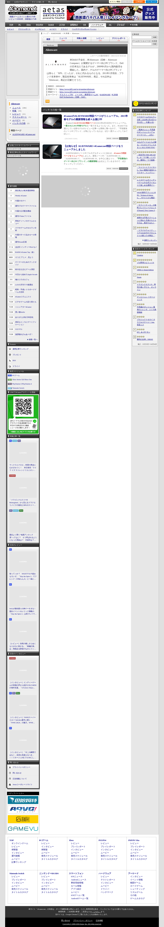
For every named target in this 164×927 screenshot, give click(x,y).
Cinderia (140, 255)
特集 (14, 111)
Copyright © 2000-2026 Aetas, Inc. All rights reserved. (82, 924)
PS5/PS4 (39, 25)
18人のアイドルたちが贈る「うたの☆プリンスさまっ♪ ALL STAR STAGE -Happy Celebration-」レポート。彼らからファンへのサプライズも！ (146, 145)
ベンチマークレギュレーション (84, 29)
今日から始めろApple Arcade (26, 274)
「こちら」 (96, 912)
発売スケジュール (49, 856)
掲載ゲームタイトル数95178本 (23, 17)
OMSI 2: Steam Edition (145, 270)
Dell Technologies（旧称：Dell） (73, 97)
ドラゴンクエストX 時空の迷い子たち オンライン (146, 287)
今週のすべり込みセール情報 (25, 236)
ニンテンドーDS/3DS (49, 873)
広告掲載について (20, 778)
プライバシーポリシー (21, 767)
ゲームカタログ (137, 898)
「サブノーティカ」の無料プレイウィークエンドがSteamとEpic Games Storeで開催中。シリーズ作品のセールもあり (146, 208)
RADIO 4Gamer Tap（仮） (25, 252)
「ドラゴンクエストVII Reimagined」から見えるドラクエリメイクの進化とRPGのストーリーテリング (22, 503)
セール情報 (76, 886)
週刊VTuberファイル (23, 216)
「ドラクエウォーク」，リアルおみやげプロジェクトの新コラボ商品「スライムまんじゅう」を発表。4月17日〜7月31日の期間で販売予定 (146, 233)
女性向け (74, 25)
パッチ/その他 (18, 123)
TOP (11, 25)
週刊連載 (16, 856)
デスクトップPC (67, 95)
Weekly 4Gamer (21, 196)
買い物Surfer (20, 312)
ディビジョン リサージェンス (146, 298)
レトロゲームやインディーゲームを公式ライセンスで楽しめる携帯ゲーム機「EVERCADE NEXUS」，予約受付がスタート (146, 183)
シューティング (137, 889)
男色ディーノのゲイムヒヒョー (25, 222)
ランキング (151, 2)
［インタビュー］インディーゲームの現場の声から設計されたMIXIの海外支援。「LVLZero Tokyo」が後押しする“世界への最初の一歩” (22, 685)
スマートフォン (76, 873)
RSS (8, 2)
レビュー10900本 (16, 19)
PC (19, 25)
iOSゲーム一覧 (78, 895)
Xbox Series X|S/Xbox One (22, 379)
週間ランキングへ (150, 240)
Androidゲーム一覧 (79, 898)
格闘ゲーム (135, 883)
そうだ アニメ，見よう (24, 257)
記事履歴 (139, 2)
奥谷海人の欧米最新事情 (25, 190)
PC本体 (115, 95)
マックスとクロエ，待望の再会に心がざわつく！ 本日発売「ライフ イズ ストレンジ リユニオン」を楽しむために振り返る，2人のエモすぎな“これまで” (22, 468)
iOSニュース (76, 876)
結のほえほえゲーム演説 (25, 269)
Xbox (28, 25)
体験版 (15, 849)
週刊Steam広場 (21, 242)
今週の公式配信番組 (23, 211)
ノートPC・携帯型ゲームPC (86, 95)
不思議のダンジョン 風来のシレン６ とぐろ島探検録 (146, 309)
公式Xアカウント (21, 2)
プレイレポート (78, 846)
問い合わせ (52, 2)
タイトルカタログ (49, 859)
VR (84, 25)
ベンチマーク (107, 892)
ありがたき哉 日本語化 (24, 317)
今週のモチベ (20, 201)
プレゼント (17, 354)
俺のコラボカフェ (22, 279)
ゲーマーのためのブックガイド (25, 263)
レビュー (10, 29)
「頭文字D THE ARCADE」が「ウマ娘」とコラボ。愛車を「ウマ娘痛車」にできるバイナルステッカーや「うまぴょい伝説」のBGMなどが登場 (146, 157)
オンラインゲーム (20, 843)
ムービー (53, 29)
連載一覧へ (33, 339)
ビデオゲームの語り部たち (25, 302)
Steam (139, 277)
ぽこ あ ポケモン (143, 332)
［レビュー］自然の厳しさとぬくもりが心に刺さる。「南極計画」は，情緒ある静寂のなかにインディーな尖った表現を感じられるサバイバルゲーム (22, 646)
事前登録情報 (77, 883)
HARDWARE (105, 95)
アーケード (133, 873)
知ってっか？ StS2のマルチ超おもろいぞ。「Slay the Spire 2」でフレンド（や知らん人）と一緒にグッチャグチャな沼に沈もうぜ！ (23, 576)
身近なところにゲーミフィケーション (25, 323)
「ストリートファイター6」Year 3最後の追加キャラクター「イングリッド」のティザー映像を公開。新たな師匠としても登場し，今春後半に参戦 (146, 170)
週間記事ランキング (21, 349)
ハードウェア (97, 25)
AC (110, 25)
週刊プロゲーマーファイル (25, 206)
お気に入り (127, 2)
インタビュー (40, 29)
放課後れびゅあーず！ (24, 334)
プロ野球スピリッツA (145, 263)
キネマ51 (18, 329)
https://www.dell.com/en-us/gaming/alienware (77, 92)
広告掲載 (99, 920)
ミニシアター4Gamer (23, 307)
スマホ (62, 25)
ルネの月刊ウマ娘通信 (24, 285)
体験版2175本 (31, 19)
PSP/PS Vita (133, 840)
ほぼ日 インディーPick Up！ (26, 247)
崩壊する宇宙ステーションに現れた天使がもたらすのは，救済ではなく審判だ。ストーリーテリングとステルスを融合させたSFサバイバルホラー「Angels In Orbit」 (146, 220)
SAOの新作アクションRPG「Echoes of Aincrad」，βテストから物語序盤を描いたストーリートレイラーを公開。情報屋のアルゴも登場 (146, 195)
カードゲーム (136, 886)
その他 (133, 895)
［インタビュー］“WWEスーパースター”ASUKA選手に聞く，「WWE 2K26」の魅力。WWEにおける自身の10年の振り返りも (22, 720)
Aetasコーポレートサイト (23, 784)
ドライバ (64, 29)
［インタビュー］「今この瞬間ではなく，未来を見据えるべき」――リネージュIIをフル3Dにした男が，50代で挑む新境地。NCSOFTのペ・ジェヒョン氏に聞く (22, 755)
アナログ (121, 25)
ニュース (16, 108)
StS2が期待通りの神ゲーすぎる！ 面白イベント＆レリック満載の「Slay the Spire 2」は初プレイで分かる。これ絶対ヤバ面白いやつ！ (23, 611)
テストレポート (24, 29)
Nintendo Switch (18, 388)
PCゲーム (16, 375)
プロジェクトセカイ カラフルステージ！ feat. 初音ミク (146, 322)
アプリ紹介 (76, 889)
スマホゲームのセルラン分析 (25, 229)
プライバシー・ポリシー (83, 920)
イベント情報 (136, 879)
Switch (51, 25)
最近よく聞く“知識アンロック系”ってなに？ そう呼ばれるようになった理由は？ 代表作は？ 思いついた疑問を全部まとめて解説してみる (23, 537)
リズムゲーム (136, 892)
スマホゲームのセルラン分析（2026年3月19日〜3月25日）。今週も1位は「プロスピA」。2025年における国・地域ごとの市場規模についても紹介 (146, 120)
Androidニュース (78, 879)
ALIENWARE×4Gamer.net (23, 134)
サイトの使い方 (38, 2)
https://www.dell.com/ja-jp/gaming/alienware (77, 89)
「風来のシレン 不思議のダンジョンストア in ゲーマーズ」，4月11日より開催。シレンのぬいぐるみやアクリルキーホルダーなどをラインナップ (146, 132)
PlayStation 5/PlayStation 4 (22, 384)
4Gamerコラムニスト (23, 297)
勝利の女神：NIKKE (145, 339)
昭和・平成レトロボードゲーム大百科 (25, 290)
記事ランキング (19, 862)
